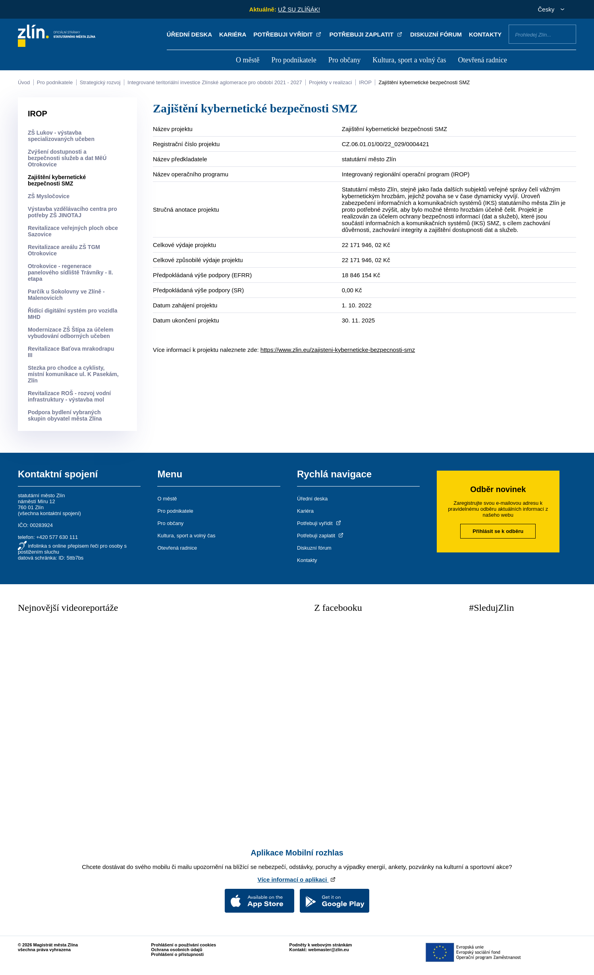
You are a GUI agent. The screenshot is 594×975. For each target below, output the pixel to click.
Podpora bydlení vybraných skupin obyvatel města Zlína (65, 415)
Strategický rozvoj (100, 82)
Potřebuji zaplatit (366, 34)
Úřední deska (189, 34)
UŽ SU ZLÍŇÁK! (299, 9)
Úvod (24, 82)
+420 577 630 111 (57, 537)
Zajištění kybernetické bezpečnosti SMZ (424, 82)
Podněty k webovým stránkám (320, 944)
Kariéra (232, 34)
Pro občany (344, 60)
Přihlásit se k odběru (497, 531)
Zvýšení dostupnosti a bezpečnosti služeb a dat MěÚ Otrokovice (67, 158)
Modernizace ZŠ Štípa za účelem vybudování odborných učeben (71, 332)
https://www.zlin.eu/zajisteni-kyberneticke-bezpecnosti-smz (337, 349)
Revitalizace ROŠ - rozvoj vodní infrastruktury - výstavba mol (69, 396)
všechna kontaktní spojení (49, 513)
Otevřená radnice (482, 60)
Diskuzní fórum (436, 34)
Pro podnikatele (293, 60)
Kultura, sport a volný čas (409, 60)
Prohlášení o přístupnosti (177, 954)
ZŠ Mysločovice (48, 196)
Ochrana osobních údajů (176, 949)
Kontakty (485, 34)
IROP (365, 82)
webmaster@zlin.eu (328, 949)
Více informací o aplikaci (296, 879)
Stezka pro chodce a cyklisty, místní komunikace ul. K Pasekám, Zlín (73, 374)
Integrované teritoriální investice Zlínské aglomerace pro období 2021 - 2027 (214, 82)
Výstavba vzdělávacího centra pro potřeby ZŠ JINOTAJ (72, 212)
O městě (247, 60)
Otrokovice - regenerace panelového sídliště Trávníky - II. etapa (70, 272)
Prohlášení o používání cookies (183, 944)
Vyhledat (567, 34)
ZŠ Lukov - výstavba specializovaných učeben (61, 135)
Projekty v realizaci (330, 82)
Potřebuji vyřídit (287, 34)
